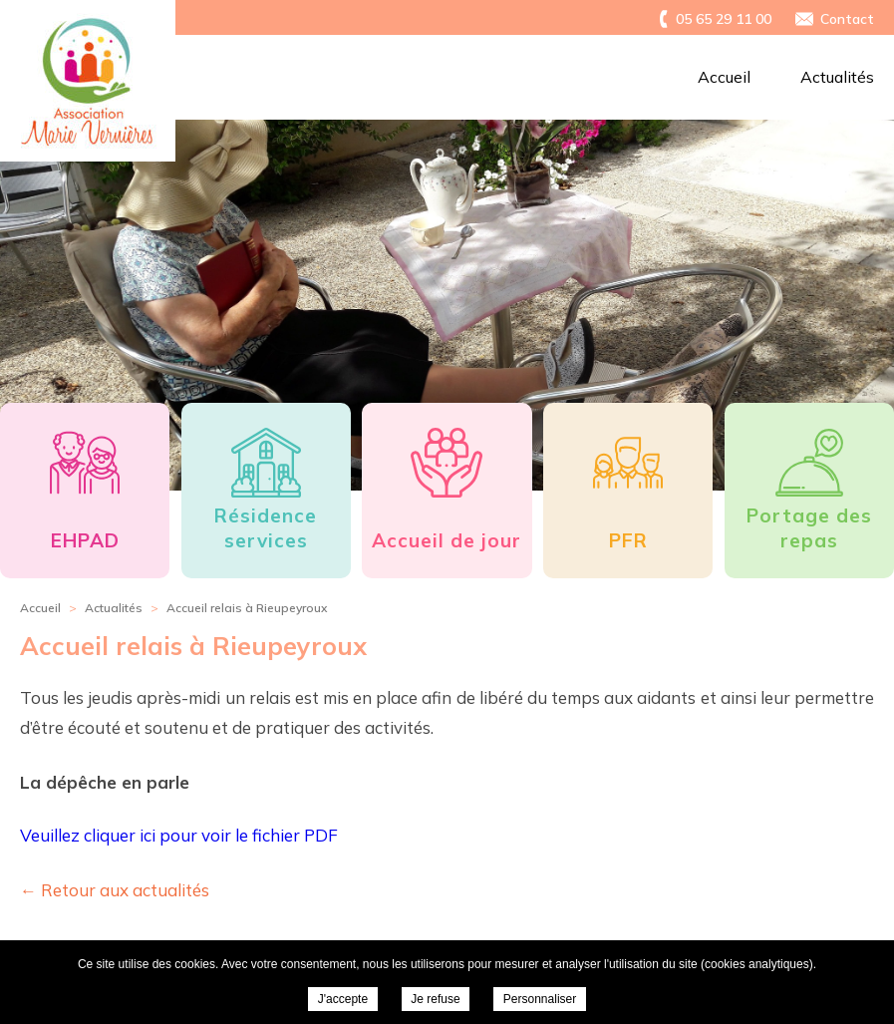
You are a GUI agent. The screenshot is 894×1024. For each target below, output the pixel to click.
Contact (847, 19)
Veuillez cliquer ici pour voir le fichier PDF (179, 835)
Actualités (837, 77)
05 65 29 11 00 (723, 19)
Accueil (724, 77)
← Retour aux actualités (114, 889)
